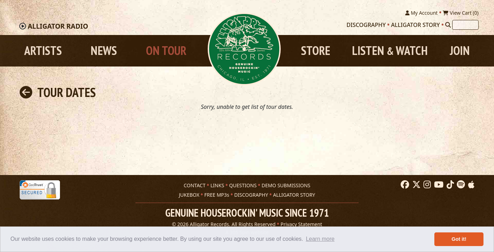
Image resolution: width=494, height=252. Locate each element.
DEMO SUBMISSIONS (285, 185)
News (104, 50)
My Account (421, 12)
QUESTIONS (242, 185)
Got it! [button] (459, 239)
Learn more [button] (320, 239)
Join (460, 50)
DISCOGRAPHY (251, 194)
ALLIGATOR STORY (294, 194)
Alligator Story (415, 25)
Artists (43, 50)
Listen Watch (390, 50)
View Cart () (461, 12)
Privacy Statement (301, 224)
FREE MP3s (216, 194)
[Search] (448, 25)
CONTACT (194, 185)
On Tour (166, 50)
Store (315, 50)
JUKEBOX (189, 194)
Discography (366, 25)
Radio (58, 26)
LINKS (217, 185)
